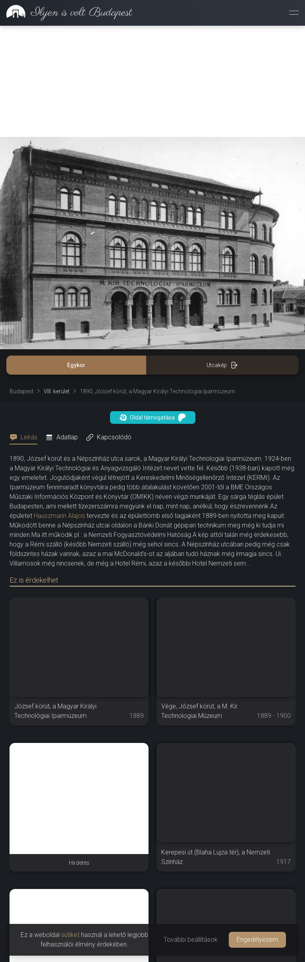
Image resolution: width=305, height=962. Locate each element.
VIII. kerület (56, 391)
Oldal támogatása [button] (153, 417)
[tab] (26, 437)
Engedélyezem (257, 939)
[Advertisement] (152, 81)
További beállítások (191, 939)
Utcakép (222, 365)
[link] (66, 12)
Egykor (76, 365)
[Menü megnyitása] (294, 12)
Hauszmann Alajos (59, 515)
